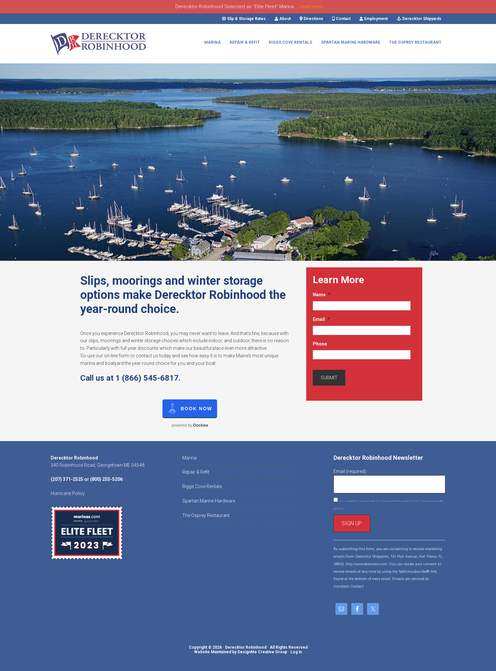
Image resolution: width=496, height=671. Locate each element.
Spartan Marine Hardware (208, 500)
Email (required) (351, 471)
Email (321, 319)
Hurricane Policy (68, 493)
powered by (190, 425)
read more (311, 7)
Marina (189, 457)
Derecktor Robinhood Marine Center (100, 43)
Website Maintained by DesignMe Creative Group (240, 652)
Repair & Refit (195, 472)
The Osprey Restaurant (206, 515)
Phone (320, 344)
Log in (296, 652)
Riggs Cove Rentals (202, 486)
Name (322, 294)
